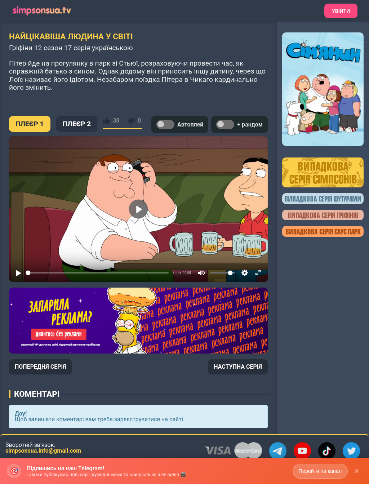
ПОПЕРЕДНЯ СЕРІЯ (40, 366)
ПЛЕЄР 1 (29, 124)
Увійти (341, 11)
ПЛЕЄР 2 (77, 124)
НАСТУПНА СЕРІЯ (238, 366)
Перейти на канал (319, 471)
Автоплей (179, 124)
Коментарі (36, 394)
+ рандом (239, 124)
